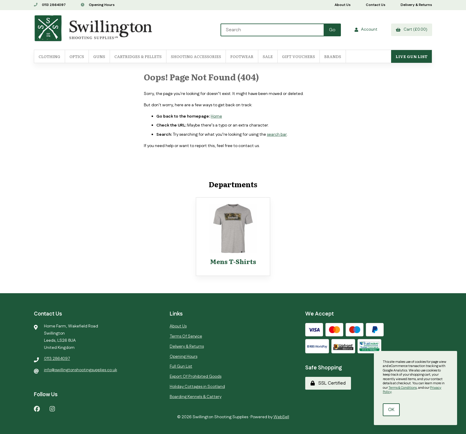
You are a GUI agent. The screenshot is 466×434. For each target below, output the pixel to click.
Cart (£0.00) (411, 29)
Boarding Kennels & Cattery (195, 397)
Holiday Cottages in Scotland (197, 387)
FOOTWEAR (242, 56)
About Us (343, 4)
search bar (277, 135)
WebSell (281, 417)
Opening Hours (98, 4)
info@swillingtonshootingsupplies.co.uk (80, 370)
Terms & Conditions (402, 387)
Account (366, 29)
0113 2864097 (50, 4)
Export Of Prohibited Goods (195, 377)
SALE (268, 56)
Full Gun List (181, 366)
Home (216, 116)
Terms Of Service (186, 336)
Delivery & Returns (416, 4)
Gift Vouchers (298, 56)
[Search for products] (273, 30)
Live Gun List (411, 56)
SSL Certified (328, 383)
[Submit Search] (332, 30)
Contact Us (375, 4)
